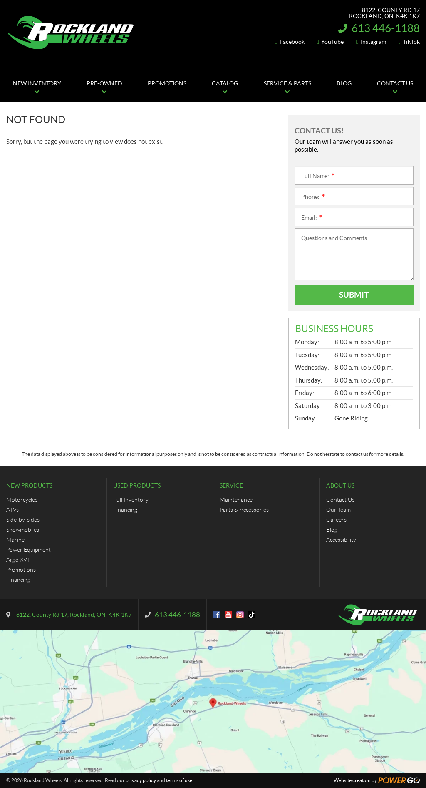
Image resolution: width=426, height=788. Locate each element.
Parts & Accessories (244, 509)
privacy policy (141, 780)
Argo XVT (18, 559)
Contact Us (340, 499)
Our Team (338, 509)
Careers (336, 519)
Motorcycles (21, 499)
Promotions (21, 569)
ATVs (12, 509)
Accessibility (341, 539)
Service (231, 485)
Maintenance (236, 499)
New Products (29, 485)
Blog (331, 529)
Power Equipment (28, 549)
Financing (18, 579)
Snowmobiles (22, 529)
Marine (15, 539)
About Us (340, 485)
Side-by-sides (23, 519)
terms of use (179, 780)
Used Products (137, 485)
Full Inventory (131, 499)
